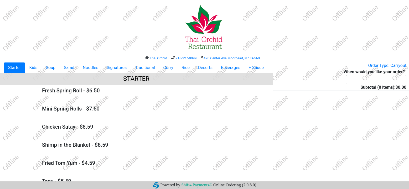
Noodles (90, 67)
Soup (50, 67)
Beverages (230, 67)
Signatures (117, 67)
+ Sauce (256, 67)
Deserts (205, 67)
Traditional (145, 67)
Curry (168, 67)
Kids (33, 67)
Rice (186, 67)
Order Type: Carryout (387, 65)
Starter (14, 67)
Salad (69, 67)
